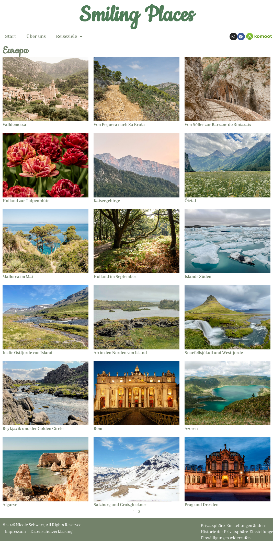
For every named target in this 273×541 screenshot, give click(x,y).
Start (10, 36)
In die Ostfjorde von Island (27, 353)
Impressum (15, 531)
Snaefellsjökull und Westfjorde (214, 353)
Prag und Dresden (202, 505)
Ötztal (190, 201)
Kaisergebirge (107, 201)
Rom (98, 428)
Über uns (36, 36)
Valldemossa (14, 124)
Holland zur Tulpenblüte (26, 201)
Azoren (191, 428)
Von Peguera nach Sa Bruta (119, 124)
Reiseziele (69, 36)
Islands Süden (198, 276)
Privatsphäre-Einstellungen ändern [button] (234, 525)
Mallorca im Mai (18, 276)
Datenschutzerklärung (51, 531)
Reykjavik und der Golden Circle (33, 428)
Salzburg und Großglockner (120, 505)
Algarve (10, 505)
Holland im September (115, 276)
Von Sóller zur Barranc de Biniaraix (218, 124)
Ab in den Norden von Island (120, 353)
